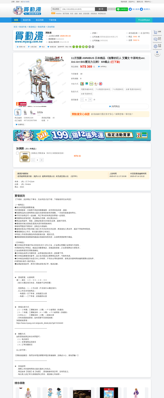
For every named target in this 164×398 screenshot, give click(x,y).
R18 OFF (111, 9)
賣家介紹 (20, 46)
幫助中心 (148, 2)
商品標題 (55, 9)
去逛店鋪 (32, 46)
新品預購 (40, 20)
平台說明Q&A (144, 20)
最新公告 (140, 2)
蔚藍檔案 (86, 13)
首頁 (16, 20)
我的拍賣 (124, 2)
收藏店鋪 (51, 46)
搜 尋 (101, 9)
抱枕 (80, 13)
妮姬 (76, 13)
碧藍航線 (94, 13)
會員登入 (147, 9)
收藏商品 (19, 124)
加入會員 (26, 2)
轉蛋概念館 (102, 13)
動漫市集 (27, 20)
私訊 (42, 46)
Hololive (58, 13)
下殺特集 (52, 20)
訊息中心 (132, 2)
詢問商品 (102, 66)
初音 (71, 13)
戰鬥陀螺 (66, 13)
